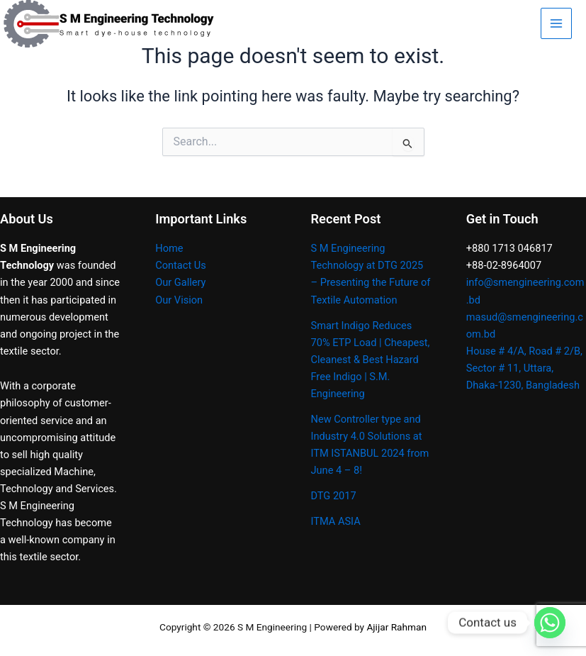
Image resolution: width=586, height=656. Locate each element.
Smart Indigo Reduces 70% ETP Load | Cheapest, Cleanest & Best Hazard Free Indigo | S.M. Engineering (370, 359)
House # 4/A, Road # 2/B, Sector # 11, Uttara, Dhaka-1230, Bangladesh (524, 368)
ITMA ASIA (336, 521)
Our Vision (179, 300)
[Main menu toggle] (556, 23)
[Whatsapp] (549, 622)
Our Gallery (180, 282)
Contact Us (180, 265)
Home (169, 248)
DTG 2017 (333, 495)
